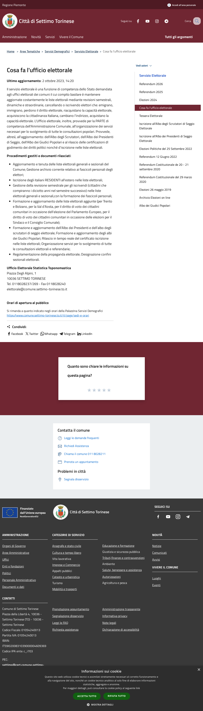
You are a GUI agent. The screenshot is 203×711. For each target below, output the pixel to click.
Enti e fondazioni (13, 566)
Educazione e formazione (118, 545)
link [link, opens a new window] (138, 688)
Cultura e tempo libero (66, 552)
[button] (102, 704)
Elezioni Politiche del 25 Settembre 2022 (165, 148)
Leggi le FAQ (60, 622)
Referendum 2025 (151, 92)
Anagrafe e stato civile (66, 546)
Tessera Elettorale (150, 115)
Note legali (109, 622)
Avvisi (156, 559)
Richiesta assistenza (65, 629)
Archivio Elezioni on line (154, 197)
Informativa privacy (114, 616)
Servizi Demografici (57, 51)
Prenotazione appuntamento (70, 609)
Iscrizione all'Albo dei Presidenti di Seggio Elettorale (165, 138)
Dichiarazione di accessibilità (120, 629)
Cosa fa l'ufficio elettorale (155, 107)
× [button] (198, 669)
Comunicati (159, 552)
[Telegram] (162, 20)
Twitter (31, 333)
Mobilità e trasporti (64, 589)
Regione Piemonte (14, 5)
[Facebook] (134, 20)
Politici (6, 573)
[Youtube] (143, 20)
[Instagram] (153, 20)
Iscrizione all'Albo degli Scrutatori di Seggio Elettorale (166, 125)
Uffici (5, 559)
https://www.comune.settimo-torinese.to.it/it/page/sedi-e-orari (48, 315)
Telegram (67, 333)
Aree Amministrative (15, 552)
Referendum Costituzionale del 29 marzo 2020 (165, 179)
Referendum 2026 (151, 84)
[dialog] (101, 688)
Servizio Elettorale (86, 51)
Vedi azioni (144, 65)
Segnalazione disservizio (68, 616)
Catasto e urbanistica (66, 577)
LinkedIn (84, 333)
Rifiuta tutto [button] (117, 696)
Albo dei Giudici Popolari (154, 205)
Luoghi (156, 578)
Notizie (156, 546)
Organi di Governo (14, 546)
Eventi (156, 585)
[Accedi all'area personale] (181, 5)
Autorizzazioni (111, 576)
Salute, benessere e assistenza (122, 570)
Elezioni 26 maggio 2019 (155, 189)
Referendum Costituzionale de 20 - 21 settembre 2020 (164, 166)
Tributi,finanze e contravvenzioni (123, 558)
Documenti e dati (13, 586)
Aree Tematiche (30, 51)
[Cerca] (196, 21)
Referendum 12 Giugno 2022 (158, 156)
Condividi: (16, 327)
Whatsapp (48, 333)
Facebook (15, 333)
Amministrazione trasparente (121, 609)
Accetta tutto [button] (86, 696)
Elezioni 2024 (148, 100)
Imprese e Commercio (66, 565)
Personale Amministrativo (19, 580)
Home (10, 51)
